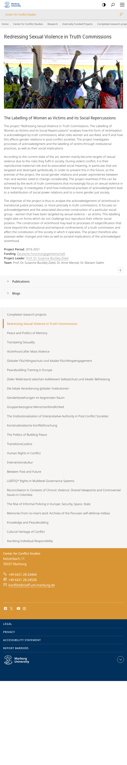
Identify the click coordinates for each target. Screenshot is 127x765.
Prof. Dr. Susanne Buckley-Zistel (47, 258)
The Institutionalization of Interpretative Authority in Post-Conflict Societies (57, 416)
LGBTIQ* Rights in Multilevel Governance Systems (40, 481)
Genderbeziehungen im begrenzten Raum (35, 398)
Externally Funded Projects (77, 24)
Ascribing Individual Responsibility (30, 541)
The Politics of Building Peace (27, 435)
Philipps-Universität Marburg (20, 662)
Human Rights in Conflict (24, 453)
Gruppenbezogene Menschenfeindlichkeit (35, 407)
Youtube (18, 608)
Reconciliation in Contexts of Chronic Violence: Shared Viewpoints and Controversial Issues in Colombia (64, 492)
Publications (21, 281)
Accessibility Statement (22, 640)
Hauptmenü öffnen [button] (121, 5)
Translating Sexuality (21, 342)
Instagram (24, 608)
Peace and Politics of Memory (27, 333)
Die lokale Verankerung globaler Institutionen (38, 388)
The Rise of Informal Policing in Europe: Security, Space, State (48, 504)
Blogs (16, 293)
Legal (7, 624)
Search (111, 4)
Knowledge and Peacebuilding (27, 522)
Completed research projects (26, 314)
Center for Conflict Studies (121, 15)
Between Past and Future (24, 472)
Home (5, 24)
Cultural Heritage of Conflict (26, 532)
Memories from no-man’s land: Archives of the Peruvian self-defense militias (58, 513)
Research (52, 24)
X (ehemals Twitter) (11, 608)
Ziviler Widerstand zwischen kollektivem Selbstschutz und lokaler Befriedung (58, 379)
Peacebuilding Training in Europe (29, 370)
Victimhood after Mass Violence (28, 351)
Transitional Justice (19, 444)
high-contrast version (102, 4)
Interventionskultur (20, 462)
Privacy (9, 632)
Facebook (5, 608)
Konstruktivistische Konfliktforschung (32, 425)
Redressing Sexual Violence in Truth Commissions (42, 324)
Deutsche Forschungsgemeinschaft (41, 254)
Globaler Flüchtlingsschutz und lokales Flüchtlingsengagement (49, 361)
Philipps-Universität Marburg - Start (14, 4)
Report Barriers (16, 648)
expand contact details (120, 659)
